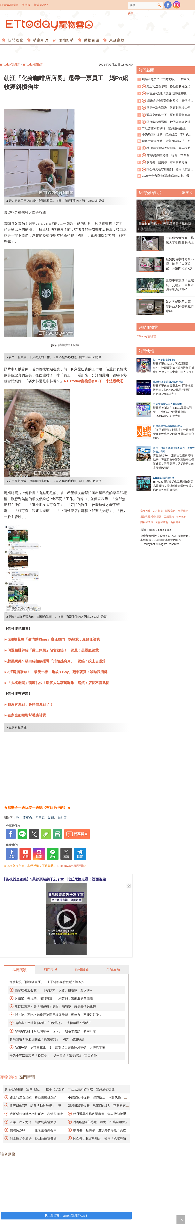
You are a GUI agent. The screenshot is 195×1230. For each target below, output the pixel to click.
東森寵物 (116, 40)
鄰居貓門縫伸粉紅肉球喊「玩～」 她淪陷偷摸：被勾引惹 (55, 1031)
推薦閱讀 (19, 970)
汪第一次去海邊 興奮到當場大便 (33, 1122)
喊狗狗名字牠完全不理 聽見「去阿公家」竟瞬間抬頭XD (180, 263)
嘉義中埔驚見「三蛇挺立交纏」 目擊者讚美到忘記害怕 (180, 285)
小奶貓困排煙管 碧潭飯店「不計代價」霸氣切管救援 (163, 135)
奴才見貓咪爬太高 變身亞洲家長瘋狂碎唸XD (180, 306)
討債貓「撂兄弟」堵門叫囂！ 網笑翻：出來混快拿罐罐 (54, 998)
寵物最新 (82, 969)
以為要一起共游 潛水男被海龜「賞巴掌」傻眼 (165, 162)
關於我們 (170, 510)
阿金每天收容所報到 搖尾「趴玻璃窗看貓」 (165, 170)
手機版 (26, 4)
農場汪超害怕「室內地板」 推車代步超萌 (34, 1089)
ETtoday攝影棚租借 (163, 477)
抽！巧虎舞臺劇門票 (164, 359)
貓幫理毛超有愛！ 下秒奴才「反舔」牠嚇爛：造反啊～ (54, 990)
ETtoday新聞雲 (9, 4)
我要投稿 (145, 510)
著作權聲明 (161, 522)
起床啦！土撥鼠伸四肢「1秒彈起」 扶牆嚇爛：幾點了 (53, 1023)
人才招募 (158, 510)
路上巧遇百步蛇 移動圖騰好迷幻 (33, 1097)
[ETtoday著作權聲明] (70, 865)
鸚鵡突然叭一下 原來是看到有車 (33, 1130)
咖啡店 (62, 817)
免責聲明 (175, 522)
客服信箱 (169, 516)
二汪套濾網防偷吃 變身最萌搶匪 (91, 1089)
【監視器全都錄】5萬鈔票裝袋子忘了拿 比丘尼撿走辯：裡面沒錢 (54, 879)
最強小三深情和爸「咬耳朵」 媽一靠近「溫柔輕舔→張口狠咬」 (55, 1055)
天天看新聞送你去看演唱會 (167, 403)
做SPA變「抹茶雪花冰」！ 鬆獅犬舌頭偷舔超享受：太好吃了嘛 (60, 1047)
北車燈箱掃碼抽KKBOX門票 (168, 381)
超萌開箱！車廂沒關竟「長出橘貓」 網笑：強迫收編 (47, 1039)
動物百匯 (90, 40)
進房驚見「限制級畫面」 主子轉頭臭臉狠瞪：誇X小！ (48, 982)
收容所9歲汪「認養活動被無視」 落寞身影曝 (164, 93)
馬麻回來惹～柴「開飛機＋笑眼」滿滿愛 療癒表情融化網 (55, 1006)
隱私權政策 (146, 522)
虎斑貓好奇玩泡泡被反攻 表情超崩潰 (36, 1114)
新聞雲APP (41, 4)
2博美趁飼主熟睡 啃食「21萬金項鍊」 (100, 1122)
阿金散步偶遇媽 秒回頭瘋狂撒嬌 (33, 1138)
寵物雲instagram (176, 5)
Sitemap (181, 516)
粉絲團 (168, 5)
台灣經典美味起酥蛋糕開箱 (167, 425)
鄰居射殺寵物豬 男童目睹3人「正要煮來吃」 (165, 141)
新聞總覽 (14, 40)
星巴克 (40, 817)
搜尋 (159, 5)
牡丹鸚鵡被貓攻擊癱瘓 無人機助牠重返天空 (165, 148)
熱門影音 (51, 969)
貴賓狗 (27, 817)
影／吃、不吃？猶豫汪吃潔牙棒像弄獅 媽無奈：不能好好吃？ (58, 1014)
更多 (187, 192)
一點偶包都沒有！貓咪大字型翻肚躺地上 (180, 240)
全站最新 (113, 969)
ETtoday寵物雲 (50, 25)
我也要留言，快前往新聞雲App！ (66, 1215)
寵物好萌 (65, 40)
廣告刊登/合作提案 (150, 516)
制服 (51, 817)
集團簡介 (183, 510)
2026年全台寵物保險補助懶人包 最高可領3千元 (164, 176)
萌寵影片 (40, 40)
